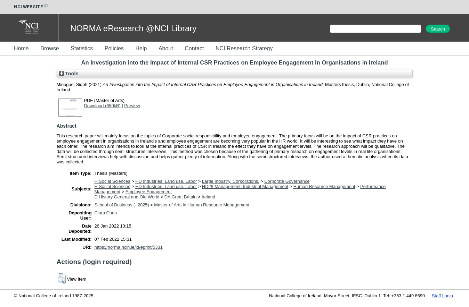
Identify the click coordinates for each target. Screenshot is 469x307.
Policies (114, 48)
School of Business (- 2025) (121, 204)
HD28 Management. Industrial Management (245, 186)
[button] (62, 278)
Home (21, 48)
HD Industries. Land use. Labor (166, 181)
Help (141, 48)
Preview (132, 105)
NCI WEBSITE (31, 6)
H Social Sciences (112, 181)
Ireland (208, 196)
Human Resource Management (324, 186)
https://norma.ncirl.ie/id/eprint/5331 (128, 247)
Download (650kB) (102, 105)
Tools (69, 73)
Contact (194, 48)
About (166, 48)
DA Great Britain (180, 196)
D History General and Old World (126, 196)
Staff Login (442, 295)
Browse (49, 48)
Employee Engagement (149, 191)
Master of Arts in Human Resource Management (201, 204)
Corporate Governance (286, 181)
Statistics (82, 48)
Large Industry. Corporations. (230, 181)
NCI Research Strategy (244, 48)
